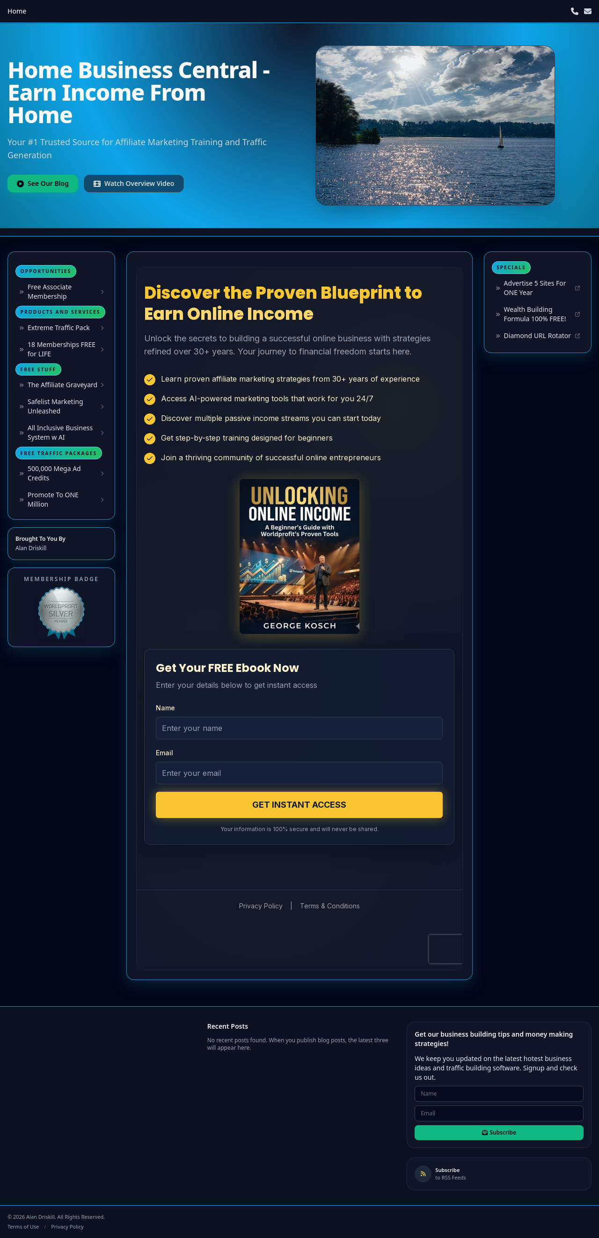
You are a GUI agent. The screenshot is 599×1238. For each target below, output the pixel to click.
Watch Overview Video (134, 183)
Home (16, 11)
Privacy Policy (67, 1226)
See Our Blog (43, 183)
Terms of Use (23, 1226)
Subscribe (499, 1132)
